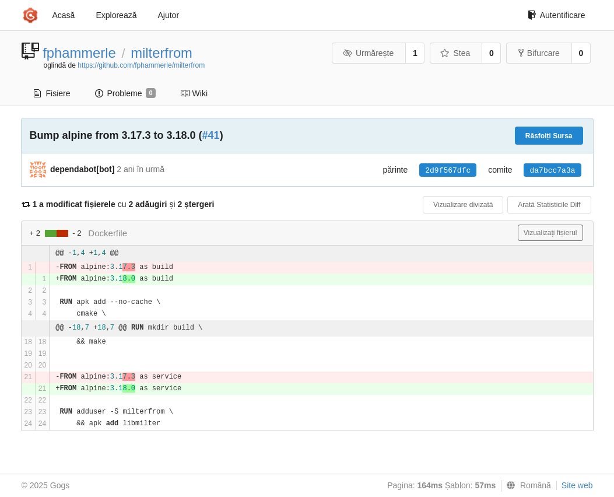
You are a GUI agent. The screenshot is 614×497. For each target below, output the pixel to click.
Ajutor (168, 15)
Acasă (63, 15)
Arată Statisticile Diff (549, 205)
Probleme (125, 93)
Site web (577, 485)
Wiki (194, 93)
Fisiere (52, 93)
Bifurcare (539, 53)
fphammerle (79, 53)
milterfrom (161, 53)
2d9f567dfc (448, 170)
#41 (211, 135)
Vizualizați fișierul (550, 233)
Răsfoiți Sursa (549, 136)
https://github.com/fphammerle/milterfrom (141, 65)
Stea (455, 53)
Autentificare (556, 15)
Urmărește (368, 53)
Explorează (116, 15)
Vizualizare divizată (463, 205)
